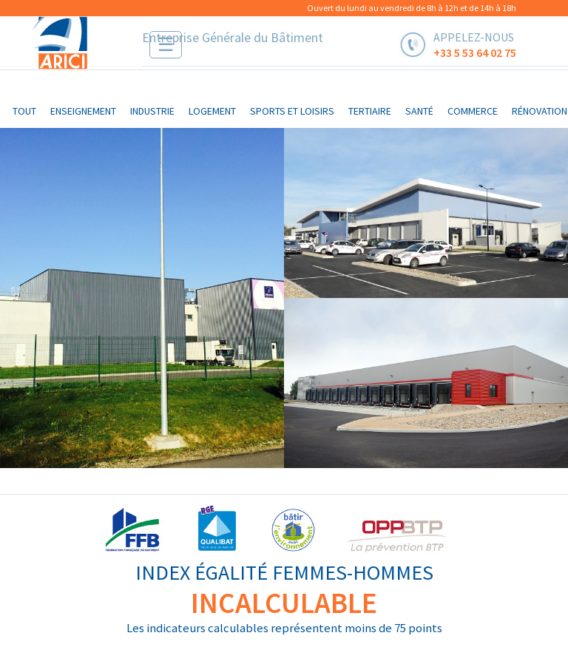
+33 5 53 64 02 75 (474, 51)
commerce (472, 111)
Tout (24, 111)
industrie (152, 111)
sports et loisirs (292, 111)
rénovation (539, 111)
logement (212, 111)
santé (419, 111)
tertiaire (369, 111)
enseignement (83, 111)
